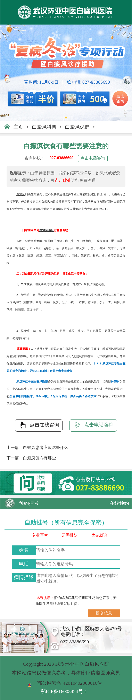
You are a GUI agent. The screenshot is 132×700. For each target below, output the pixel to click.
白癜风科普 (44, 127)
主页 (18, 127)
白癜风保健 (77, 127)
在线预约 (119, 503)
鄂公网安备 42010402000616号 (69, 683)
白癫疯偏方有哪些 (39, 458)
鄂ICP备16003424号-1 (64, 691)
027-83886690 (62, 158)
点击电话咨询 (93, 158)
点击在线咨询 (38, 425)
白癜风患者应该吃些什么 (45, 447)
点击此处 (63, 180)
